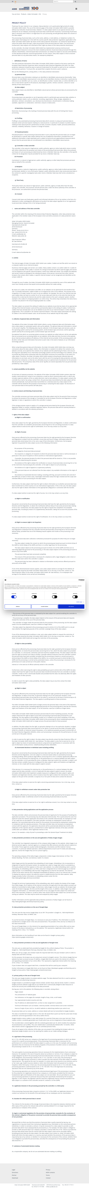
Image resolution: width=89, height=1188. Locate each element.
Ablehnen (18, 606)
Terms (48, 1175)
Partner (14, 1175)
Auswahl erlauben (44, 606)
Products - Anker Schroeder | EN (31, 14)
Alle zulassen (71, 606)
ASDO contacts (50, 1172)
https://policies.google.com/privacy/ (22, 937)
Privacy (48, 1170)
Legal (13, 1170)
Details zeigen (79, 602)
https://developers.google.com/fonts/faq (59, 968)
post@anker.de (53, 1186)
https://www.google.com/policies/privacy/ (38, 970)
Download (15, 1178)
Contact (48, 1178)
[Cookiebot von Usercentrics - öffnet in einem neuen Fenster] (76, 580)
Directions (15, 1172)
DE (12, 1)
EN (15, 1)
